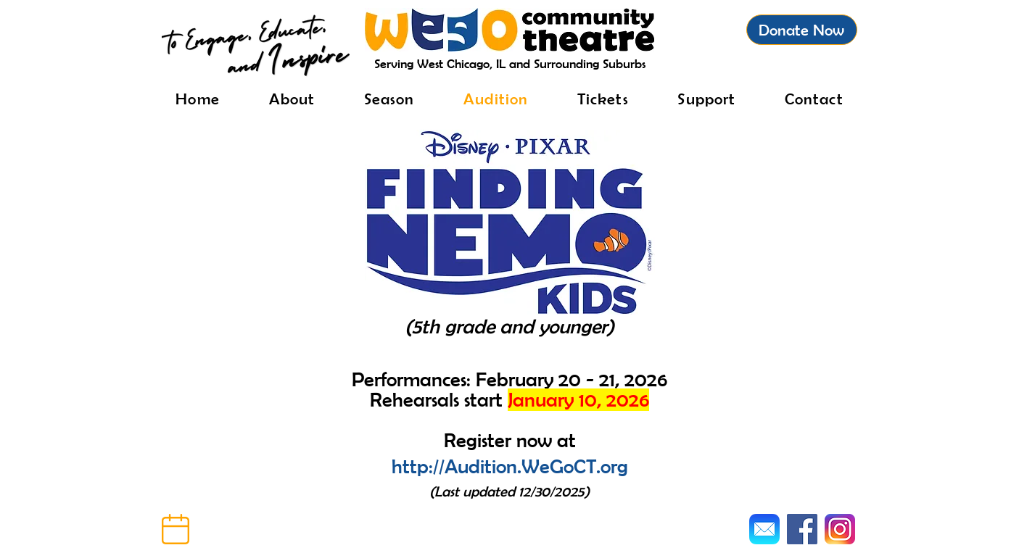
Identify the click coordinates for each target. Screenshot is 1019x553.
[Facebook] (802, 529)
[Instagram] (840, 529)
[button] (175, 529)
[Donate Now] (801, 29)
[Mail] (764, 529)
